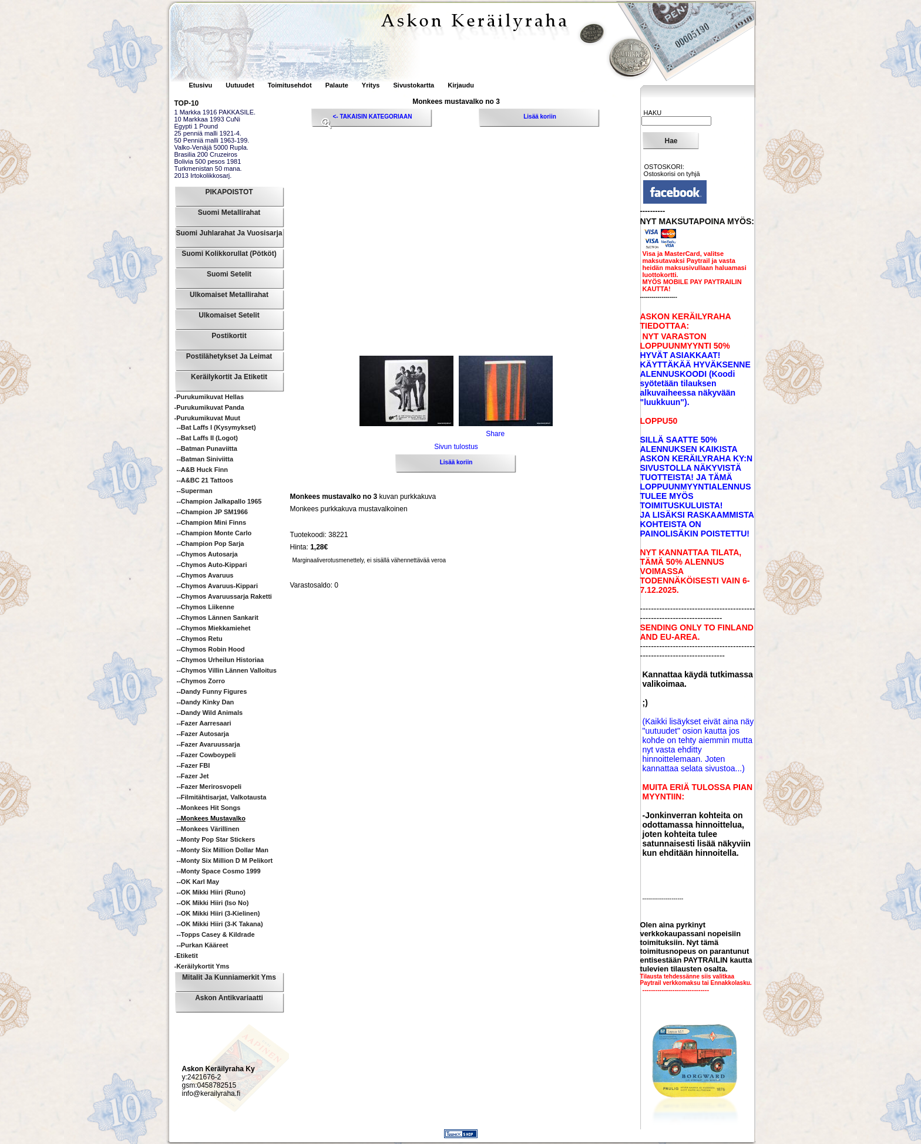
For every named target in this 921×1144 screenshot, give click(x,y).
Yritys (371, 85)
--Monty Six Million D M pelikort (225, 860)
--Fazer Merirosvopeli (209, 786)
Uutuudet (241, 85)
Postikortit (228, 336)
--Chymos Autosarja (207, 554)
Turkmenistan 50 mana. (208, 168)
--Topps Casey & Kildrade (216, 934)
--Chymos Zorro (201, 680)
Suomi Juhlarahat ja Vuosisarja (229, 233)
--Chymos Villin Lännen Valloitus (227, 670)
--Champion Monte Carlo (214, 532)
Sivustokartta (413, 85)
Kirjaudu (461, 85)
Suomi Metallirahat (229, 212)
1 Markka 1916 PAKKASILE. (215, 112)
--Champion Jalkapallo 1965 (219, 501)
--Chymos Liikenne (205, 606)
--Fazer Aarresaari (204, 723)
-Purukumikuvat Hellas (209, 396)
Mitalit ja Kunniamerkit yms (229, 977)
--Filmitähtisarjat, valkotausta (222, 797)
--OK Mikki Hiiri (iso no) (213, 902)
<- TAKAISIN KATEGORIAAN (372, 116)
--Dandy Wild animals (210, 712)
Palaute (336, 85)
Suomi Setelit (229, 274)
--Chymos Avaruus (205, 575)
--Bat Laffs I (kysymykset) (216, 427)
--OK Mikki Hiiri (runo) (211, 892)
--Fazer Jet (193, 775)
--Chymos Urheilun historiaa (220, 659)
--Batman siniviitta (205, 459)
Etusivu (201, 85)
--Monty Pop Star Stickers (216, 839)
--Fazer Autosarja (203, 733)
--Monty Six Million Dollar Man (222, 849)
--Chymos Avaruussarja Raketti (224, 596)
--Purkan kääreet (202, 945)
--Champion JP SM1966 (212, 511)
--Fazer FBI (193, 765)
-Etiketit (186, 955)
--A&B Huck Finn (202, 469)
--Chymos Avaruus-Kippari (217, 585)
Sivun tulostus (456, 447)
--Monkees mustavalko (211, 818)
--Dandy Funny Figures (212, 691)
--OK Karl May (198, 881)
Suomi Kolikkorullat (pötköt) (228, 253)
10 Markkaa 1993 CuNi (207, 119)
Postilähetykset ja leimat (229, 356)
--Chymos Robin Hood (211, 649)
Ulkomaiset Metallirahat (229, 295)
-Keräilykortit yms (202, 966)
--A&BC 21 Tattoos (205, 480)
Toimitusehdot (291, 85)
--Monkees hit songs (209, 807)
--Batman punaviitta (207, 448)
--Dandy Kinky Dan (205, 702)
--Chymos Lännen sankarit (217, 617)
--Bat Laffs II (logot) (207, 437)
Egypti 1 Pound (196, 126)
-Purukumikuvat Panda (209, 407)
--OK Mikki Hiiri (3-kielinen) (218, 913)
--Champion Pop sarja (210, 543)
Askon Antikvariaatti (229, 998)
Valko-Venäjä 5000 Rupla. (211, 147)
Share (495, 434)
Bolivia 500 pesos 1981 (207, 161)
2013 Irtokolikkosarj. (203, 175)
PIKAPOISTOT (229, 192)
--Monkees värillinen (208, 828)
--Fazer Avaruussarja (208, 744)
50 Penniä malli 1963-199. (212, 140)
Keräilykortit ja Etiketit (229, 377)
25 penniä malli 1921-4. (207, 133)
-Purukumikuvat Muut (207, 417)
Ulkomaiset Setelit (229, 315)
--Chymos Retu (200, 638)
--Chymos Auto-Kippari (212, 564)
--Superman (195, 490)
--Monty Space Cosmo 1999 (219, 871)
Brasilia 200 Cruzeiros (206, 154)
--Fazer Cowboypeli (206, 754)
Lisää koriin (539, 116)
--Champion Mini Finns (212, 522)
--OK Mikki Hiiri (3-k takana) (220, 923)
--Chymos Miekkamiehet (214, 628)
